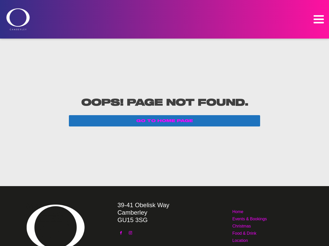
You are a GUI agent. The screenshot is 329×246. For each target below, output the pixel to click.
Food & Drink (244, 232)
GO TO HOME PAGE (164, 121)
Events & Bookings (249, 218)
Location (240, 240)
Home (237, 211)
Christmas (241, 225)
